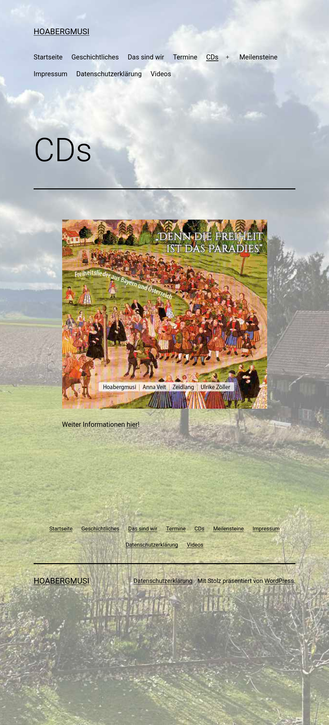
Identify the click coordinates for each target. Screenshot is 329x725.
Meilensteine (258, 57)
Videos (161, 74)
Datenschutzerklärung (109, 74)
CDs (212, 57)
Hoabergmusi (61, 31)
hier (132, 424)
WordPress (279, 580)
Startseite (48, 57)
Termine (185, 57)
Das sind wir (146, 57)
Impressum (51, 74)
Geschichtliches (95, 57)
